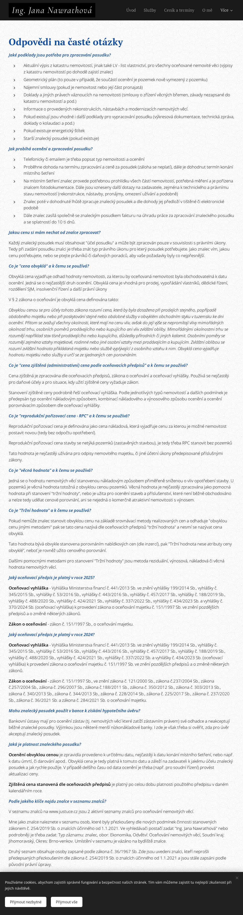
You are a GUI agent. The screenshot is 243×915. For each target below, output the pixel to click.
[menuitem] (132, 10)
